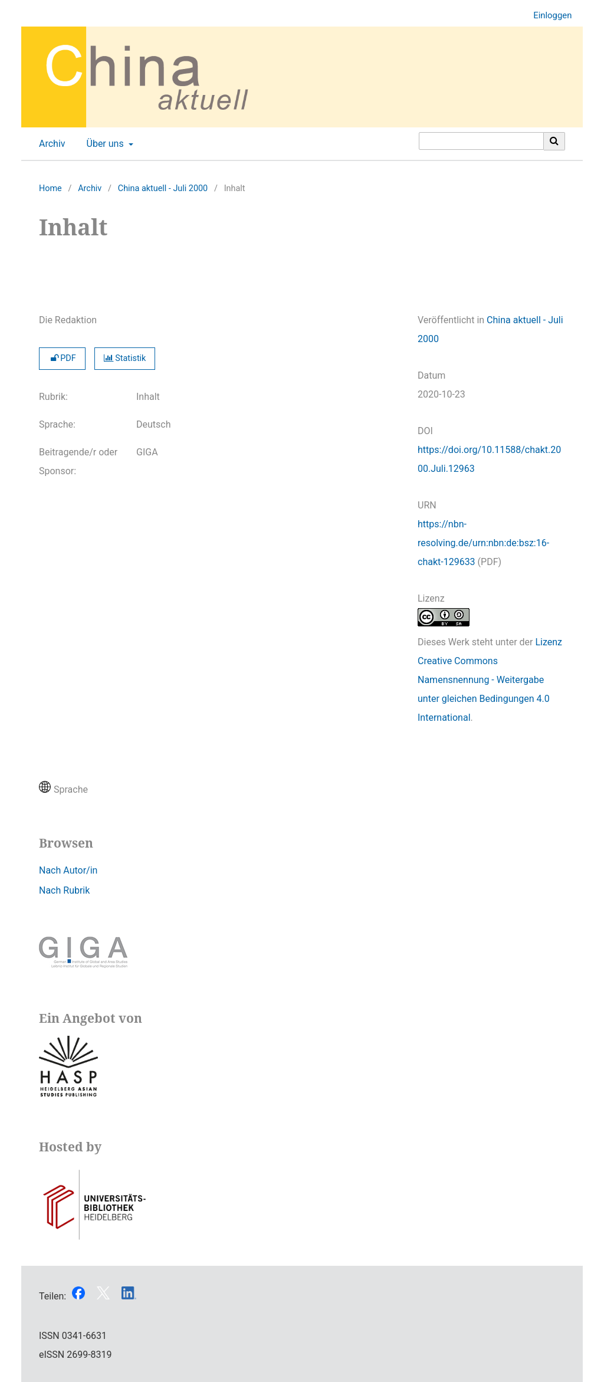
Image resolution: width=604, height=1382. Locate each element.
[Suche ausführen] (554, 141)
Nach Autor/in (68, 870)
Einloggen (548, 15)
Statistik (125, 358)
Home (50, 188)
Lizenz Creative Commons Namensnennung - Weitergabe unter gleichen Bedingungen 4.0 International (490, 679)
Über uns (104, 143)
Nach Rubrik (64, 890)
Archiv (49, 143)
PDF (62, 358)
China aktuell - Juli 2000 (163, 188)
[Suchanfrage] (481, 141)
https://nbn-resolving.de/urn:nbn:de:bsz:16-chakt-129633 (483, 542)
